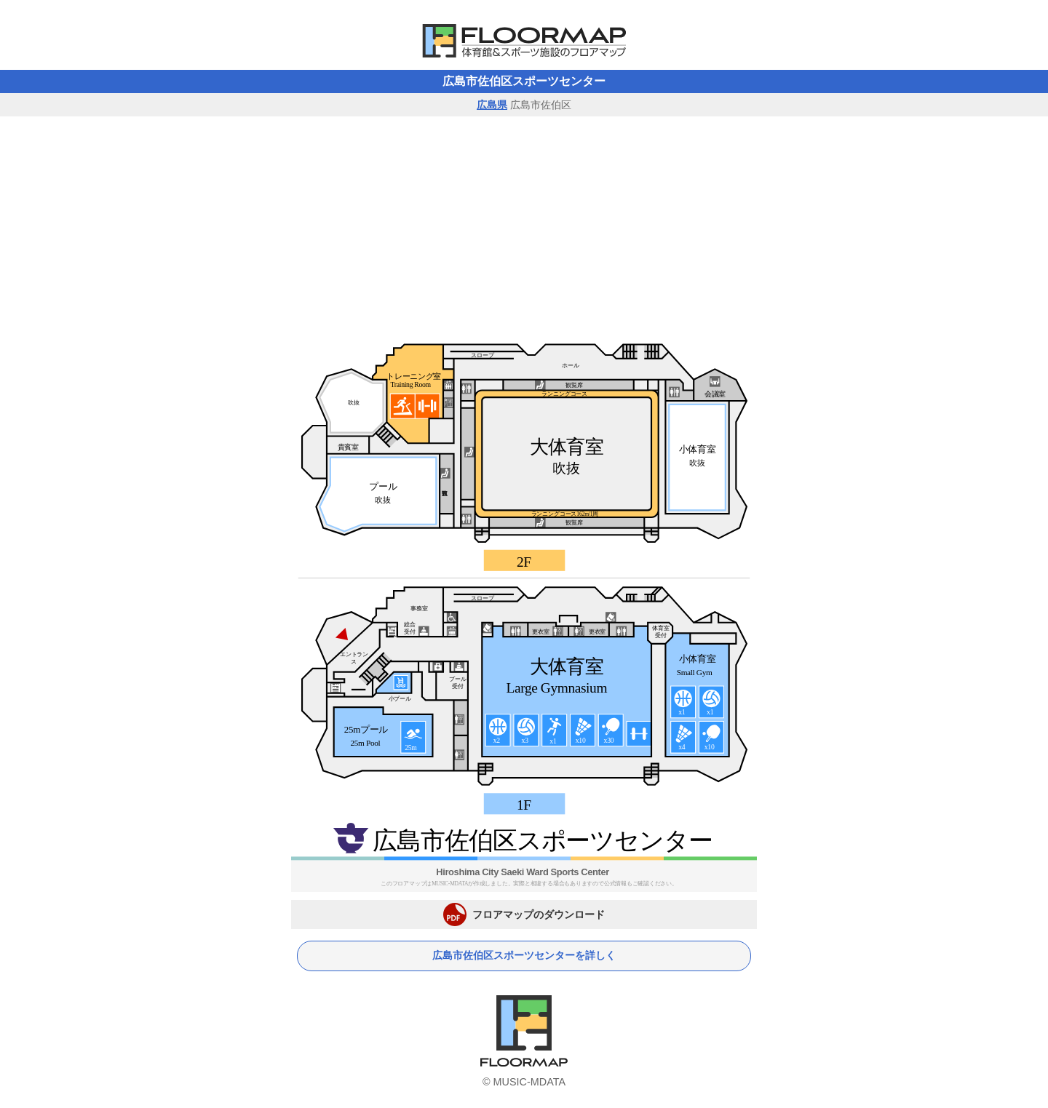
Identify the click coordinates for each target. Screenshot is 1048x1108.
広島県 (492, 105)
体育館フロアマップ (524, 40)
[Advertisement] (524, 225)
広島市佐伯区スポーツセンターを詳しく (524, 955)
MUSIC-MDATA (529, 1082)
